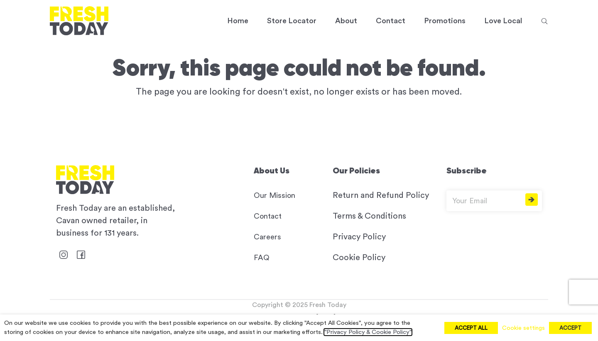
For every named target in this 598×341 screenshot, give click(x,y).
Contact (268, 216)
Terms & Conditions (369, 216)
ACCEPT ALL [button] (471, 328)
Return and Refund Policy (381, 195)
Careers (267, 237)
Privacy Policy (359, 237)
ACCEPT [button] (570, 328)
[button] (544, 20)
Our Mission (274, 195)
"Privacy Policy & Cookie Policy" (368, 332)
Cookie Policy (359, 257)
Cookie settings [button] (523, 328)
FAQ (262, 257)
